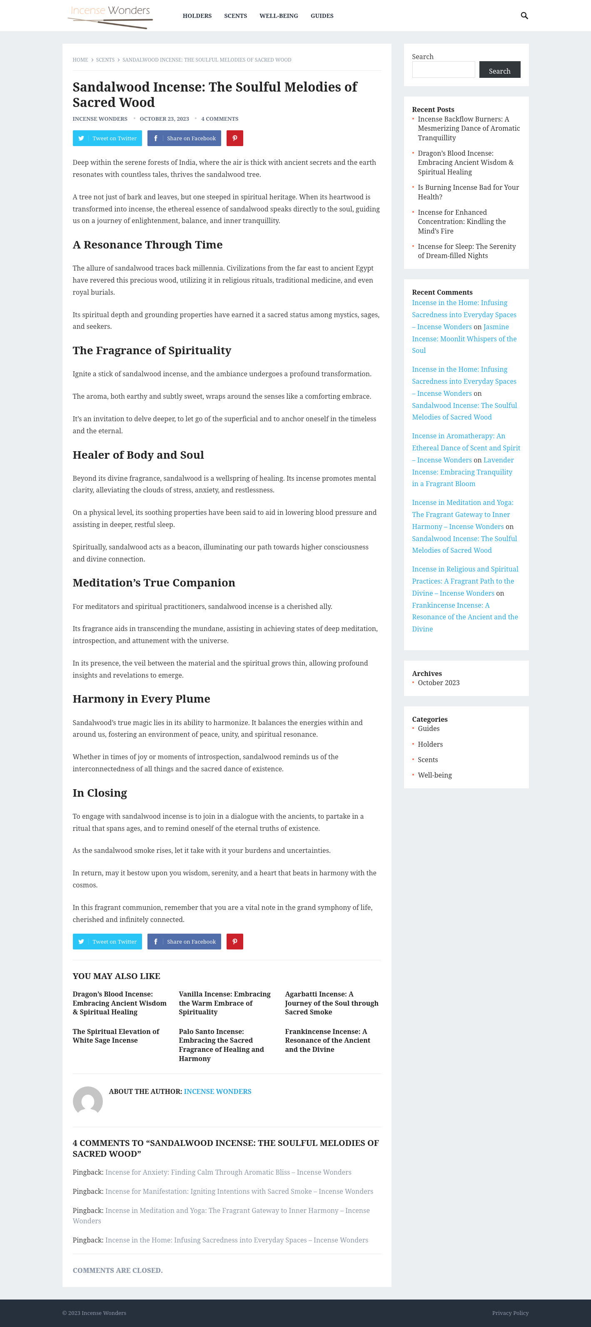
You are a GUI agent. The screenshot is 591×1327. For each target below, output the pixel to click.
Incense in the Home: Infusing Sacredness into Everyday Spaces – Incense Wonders (236, 1240)
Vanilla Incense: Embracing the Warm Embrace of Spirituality (225, 1002)
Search (423, 56)
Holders (197, 16)
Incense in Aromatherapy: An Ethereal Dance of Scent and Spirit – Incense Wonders (466, 448)
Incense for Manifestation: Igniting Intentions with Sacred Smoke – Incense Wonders (239, 1191)
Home (80, 59)
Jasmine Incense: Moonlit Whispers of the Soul (464, 338)
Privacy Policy (510, 1313)
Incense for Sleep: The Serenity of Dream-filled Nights (467, 251)
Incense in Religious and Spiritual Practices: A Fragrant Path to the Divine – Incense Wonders (465, 581)
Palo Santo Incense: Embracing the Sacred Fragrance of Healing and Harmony (221, 1045)
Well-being (278, 16)
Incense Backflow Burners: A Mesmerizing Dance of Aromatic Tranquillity (469, 128)
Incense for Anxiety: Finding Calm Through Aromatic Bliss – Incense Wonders (228, 1172)
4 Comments (219, 118)
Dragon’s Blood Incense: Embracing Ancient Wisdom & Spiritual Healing (120, 1002)
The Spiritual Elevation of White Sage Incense (116, 1036)
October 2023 (439, 682)
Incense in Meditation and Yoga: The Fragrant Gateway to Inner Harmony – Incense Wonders (463, 514)
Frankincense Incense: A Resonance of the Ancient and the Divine (328, 1040)
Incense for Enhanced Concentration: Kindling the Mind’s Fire (462, 222)
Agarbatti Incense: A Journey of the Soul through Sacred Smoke (332, 1002)
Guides (322, 16)
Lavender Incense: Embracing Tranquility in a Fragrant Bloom (463, 472)
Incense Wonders (100, 118)
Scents (235, 16)
